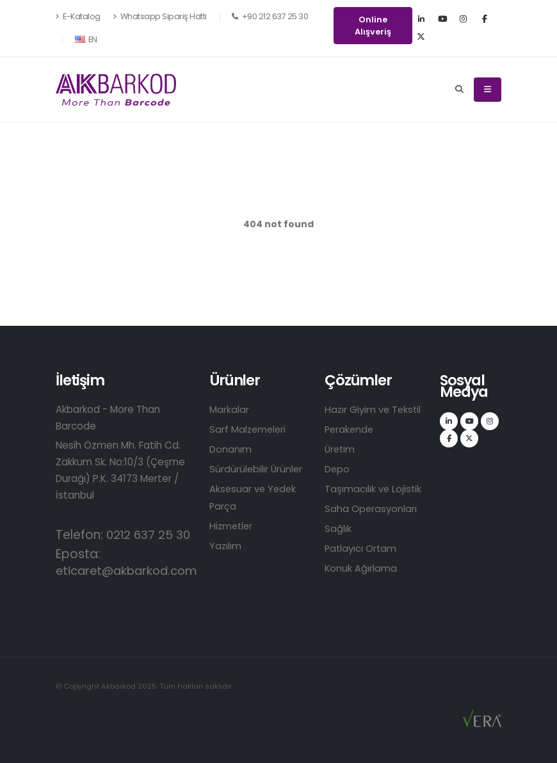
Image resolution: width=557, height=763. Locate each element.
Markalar (229, 409)
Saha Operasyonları (371, 508)
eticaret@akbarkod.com (130, 570)
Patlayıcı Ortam (362, 548)
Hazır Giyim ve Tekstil (374, 409)
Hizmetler (232, 526)
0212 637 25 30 (149, 534)
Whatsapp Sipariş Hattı (160, 16)
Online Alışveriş (373, 25)
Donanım (230, 449)
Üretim (341, 449)
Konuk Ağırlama (361, 568)
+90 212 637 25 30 (270, 16)
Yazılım (225, 545)
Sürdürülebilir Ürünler (256, 469)
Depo (337, 469)
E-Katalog (78, 16)
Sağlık (338, 528)
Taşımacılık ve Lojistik (374, 488)
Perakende (350, 429)
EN (86, 39)
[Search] (459, 89)
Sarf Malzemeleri (248, 429)
